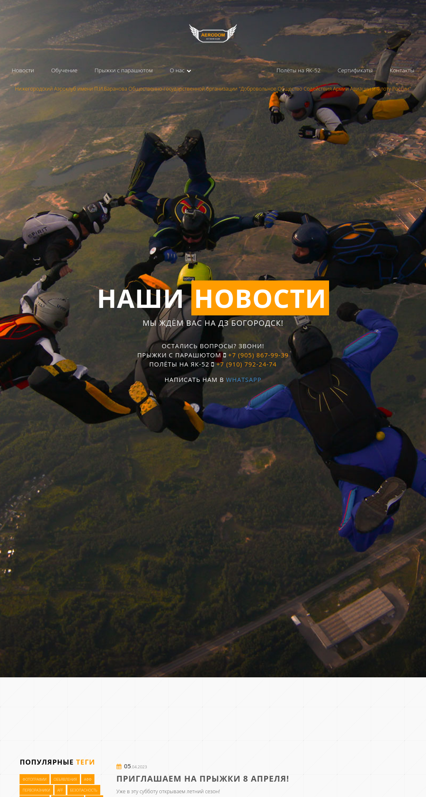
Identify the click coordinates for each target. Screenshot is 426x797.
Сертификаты (355, 70)
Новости (23, 70)
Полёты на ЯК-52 (298, 70)
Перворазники (36, 789)
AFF (60, 789)
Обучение (64, 70)
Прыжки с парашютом (123, 70)
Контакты (402, 70)
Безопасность (83, 789)
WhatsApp (243, 379)
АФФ (88, 779)
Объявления (65, 779)
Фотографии (34, 779)
